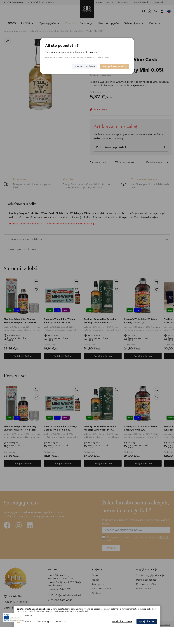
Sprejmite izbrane (122, 621)
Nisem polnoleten (85, 66)
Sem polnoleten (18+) (114, 66)
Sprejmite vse (147, 621)
